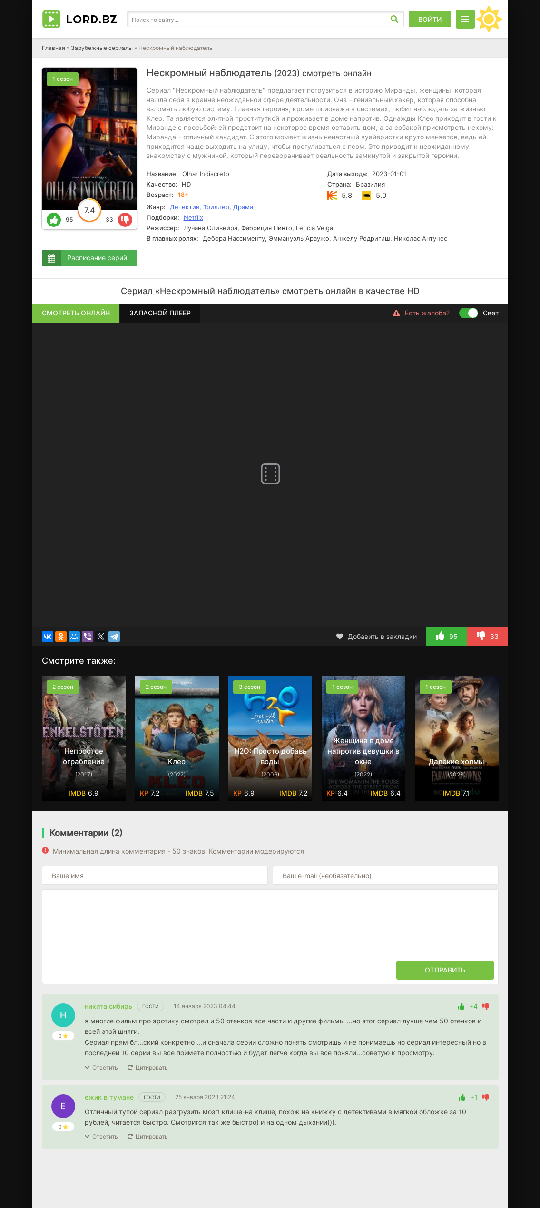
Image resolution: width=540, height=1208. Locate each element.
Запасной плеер (160, 313)
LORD (92, 19)
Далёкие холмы (456, 761)
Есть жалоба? (421, 313)
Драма (243, 207)
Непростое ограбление (84, 756)
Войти (430, 19)
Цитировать (152, 1067)
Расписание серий (97, 258)
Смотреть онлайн (76, 313)
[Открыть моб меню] (465, 19)
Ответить (105, 1067)
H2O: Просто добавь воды (270, 756)
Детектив (184, 207)
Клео (177, 761)
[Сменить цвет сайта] (489, 19)
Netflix (193, 217)
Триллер (216, 207)
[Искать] (394, 19)
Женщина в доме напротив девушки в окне (363, 751)
